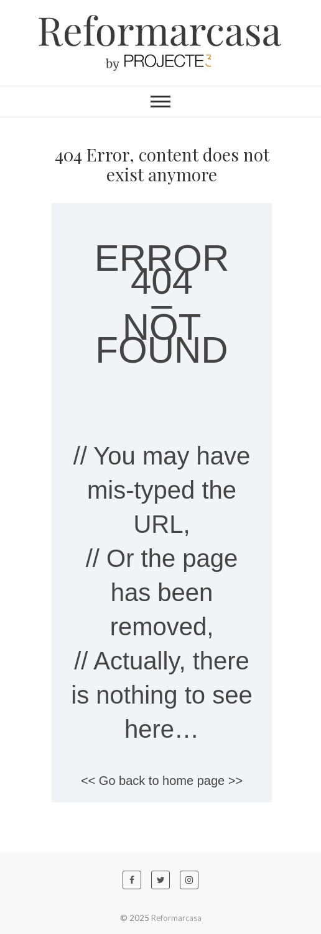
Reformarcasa (176, 918)
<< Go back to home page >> (162, 780)
